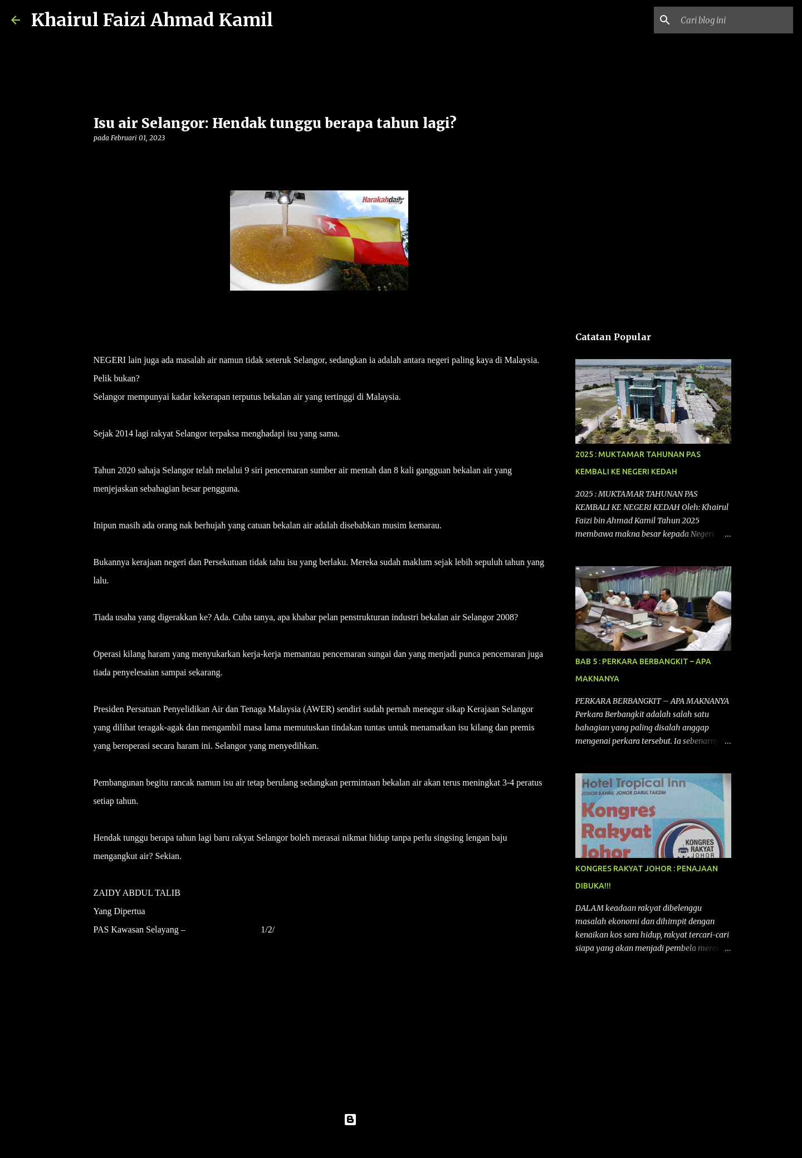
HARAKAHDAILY (223, 929)
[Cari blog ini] (734, 20)
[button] (100, 160)
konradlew (423, 1142)
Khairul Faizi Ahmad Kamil (152, 20)
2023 (283, 929)
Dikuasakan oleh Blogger (401, 1120)
